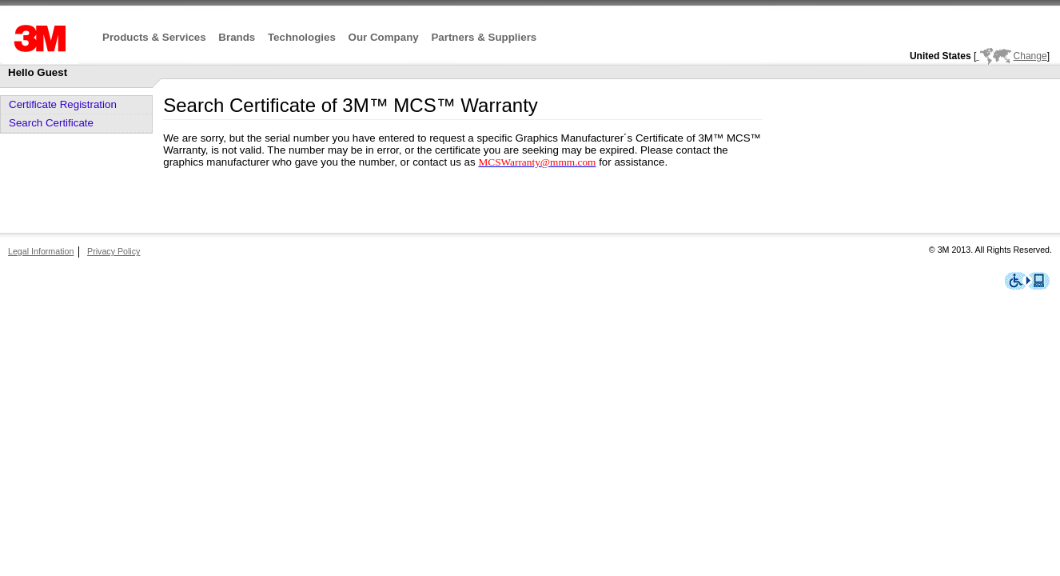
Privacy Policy (113, 251)
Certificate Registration (63, 104)
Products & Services (154, 37)
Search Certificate (51, 123)
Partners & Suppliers (483, 37)
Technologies (302, 37)
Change (1011, 56)
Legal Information (41, 251)
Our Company (384, 37)
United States (940, 56)
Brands (236, 37)
